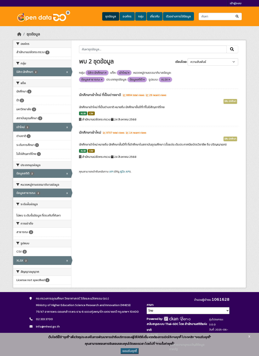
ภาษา (150, 305)
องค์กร (127, 16)
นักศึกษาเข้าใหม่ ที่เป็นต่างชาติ (100, 95)
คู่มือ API (125, 172)
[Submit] (237, 16)
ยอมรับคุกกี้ (129, 351)
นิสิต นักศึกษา (230, 101)
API (111, 172)
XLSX (83, 113)
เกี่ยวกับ (155, 16)
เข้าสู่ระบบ (235, 3)
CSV (91, 113)
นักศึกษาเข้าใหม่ (90, 132)
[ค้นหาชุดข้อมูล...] (220, 16)
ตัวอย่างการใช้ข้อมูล (178, 16)
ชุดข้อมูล (110, 16)
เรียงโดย (180, 62)
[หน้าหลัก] (19, 34)
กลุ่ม (140, 16)
